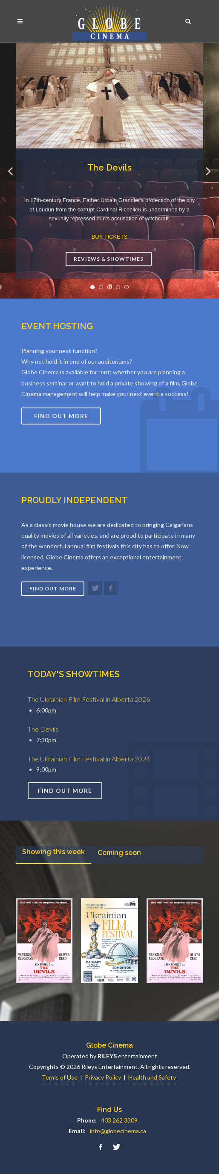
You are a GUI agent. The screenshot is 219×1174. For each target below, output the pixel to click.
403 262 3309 (119, 1120)
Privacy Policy (103, 1077)
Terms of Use (60, 1077)
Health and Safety (152, 1077)
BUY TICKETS (110, 237)
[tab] (53, 854)
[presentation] (53, 854)
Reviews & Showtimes (109, 259)
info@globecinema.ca (118, 1130)
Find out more (52, 588)
